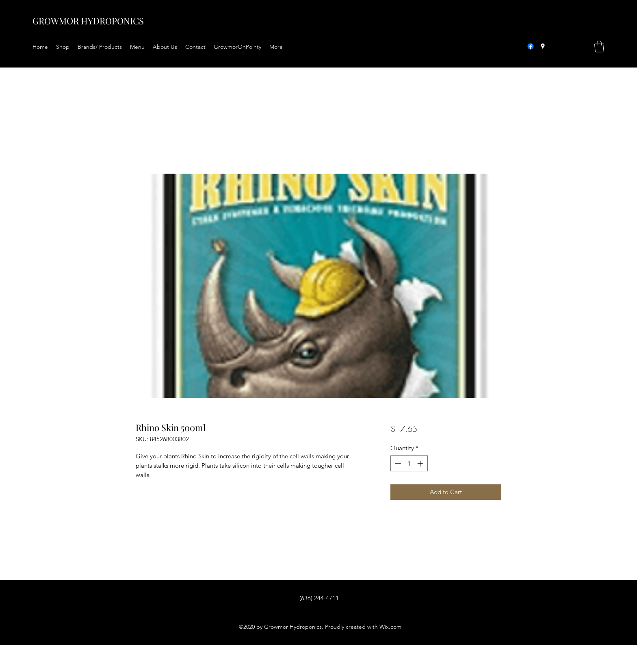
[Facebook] (530, 46)
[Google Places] (543, 46)
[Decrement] (397, 463)
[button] (599, 46)
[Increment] (421, 463)
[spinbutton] (409, 463)
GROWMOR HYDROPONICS (88, 21)
